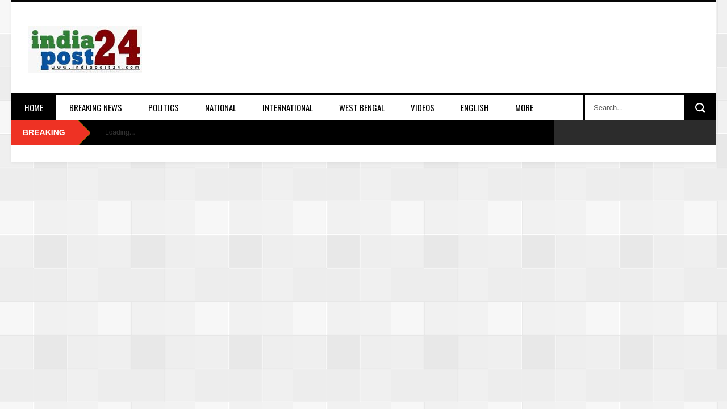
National (220, 107)
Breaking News (95, 107)
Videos (422, 107)
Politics (163, 107)
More (524, 107)
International (287, 107)
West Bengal (362, 107)
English (475, 107)
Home (33, 107)
